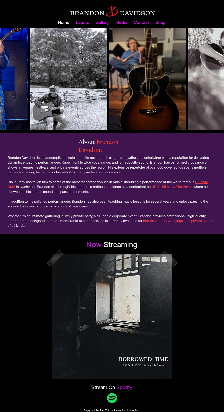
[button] (121, 22)
